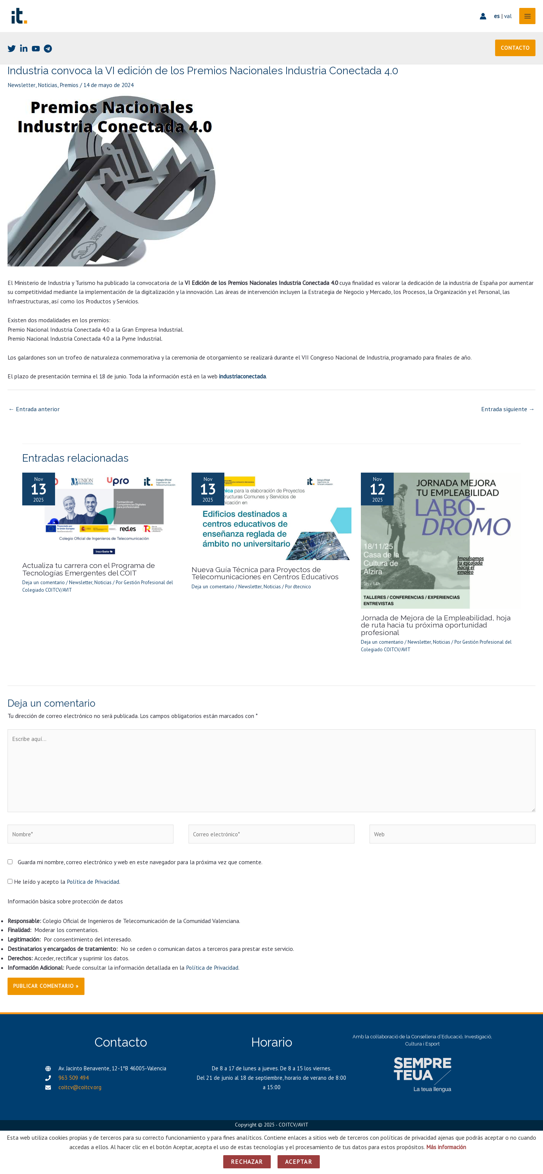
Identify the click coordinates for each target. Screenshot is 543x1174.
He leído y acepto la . (64, 879)
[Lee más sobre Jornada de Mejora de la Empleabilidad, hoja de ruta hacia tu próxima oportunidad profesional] (441, 544)
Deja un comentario (43, 586)
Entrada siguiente (509, 413)
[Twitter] (12, 53)
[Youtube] (36, 53)
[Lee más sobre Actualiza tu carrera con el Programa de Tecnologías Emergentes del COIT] (102, 518)
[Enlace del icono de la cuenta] (481, 18)
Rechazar (247, 1161)
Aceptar (298, 1161)
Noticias (48, 90)
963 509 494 (73, 1075)
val (506, 18)
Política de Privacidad (93, 879)
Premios (71, 90)
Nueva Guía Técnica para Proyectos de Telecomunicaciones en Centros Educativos (262, 576)
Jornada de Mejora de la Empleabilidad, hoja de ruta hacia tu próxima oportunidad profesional (437, 625)
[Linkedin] (24, 53)
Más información (446, 1147)
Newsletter (22, 90)
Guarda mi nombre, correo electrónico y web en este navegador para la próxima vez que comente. (140, 859)
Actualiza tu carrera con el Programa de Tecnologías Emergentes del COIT (86, 573)
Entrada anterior (32, 413)
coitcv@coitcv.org (79, 1084)
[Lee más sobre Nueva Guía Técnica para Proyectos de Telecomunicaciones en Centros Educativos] (271, 520)
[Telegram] (48, 53)
